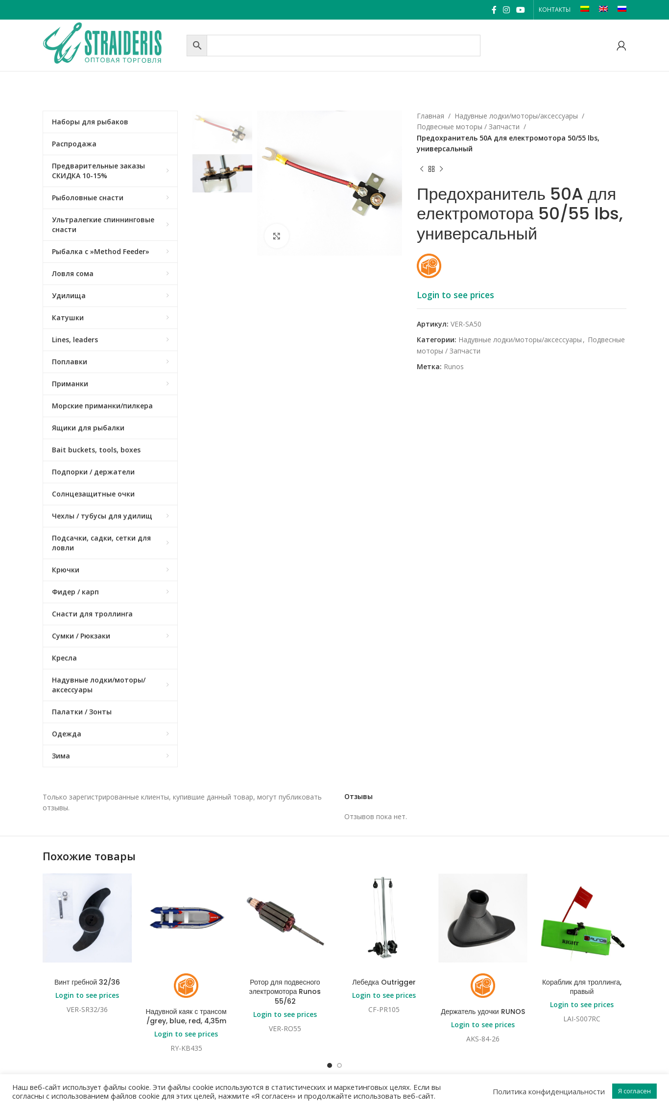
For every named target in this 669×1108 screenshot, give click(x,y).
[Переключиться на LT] (584, 10)
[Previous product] (422, 169)
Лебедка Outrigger (384, 982)
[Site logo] (112, 44)
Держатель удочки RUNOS (483, 1011)
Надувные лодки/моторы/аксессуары (516, 115)
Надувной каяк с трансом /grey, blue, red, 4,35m (185, 1016)
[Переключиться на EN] (603, 10)
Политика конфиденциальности (549, 1091)
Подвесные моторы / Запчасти (468, 126)
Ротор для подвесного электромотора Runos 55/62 (285, 991)
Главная (430, 115)
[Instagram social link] (506, 9)
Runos (454, 366)
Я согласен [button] (634, 1090)
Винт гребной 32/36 (87, 982)
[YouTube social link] (520, 9)
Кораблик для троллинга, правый (581, 987)
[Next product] (441, 169)
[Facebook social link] (494, 9)
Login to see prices (455, 295)
